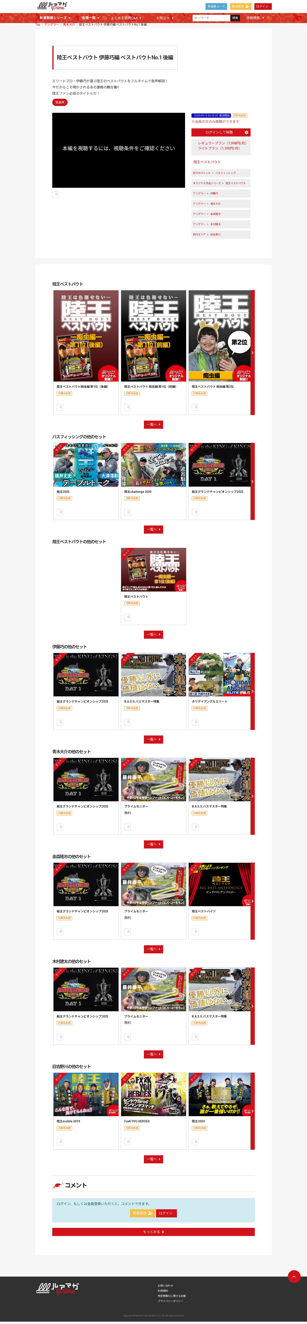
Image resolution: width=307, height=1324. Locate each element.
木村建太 (215, 226)
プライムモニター (136, 808)
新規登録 (240, 6)
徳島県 (59, 104)
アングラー (51, 27)
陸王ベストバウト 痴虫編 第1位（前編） (151, 389)
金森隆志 (215, 216)
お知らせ (164, 18)
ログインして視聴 (227, 135)
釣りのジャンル (202, 175)
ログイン (262, 6)
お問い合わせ (165, 1288)
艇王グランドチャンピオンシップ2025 (217, 494)
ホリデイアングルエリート (209, 704)
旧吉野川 (215, 236)
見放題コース (216, 6)
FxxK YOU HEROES (137, 1123)
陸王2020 (198, 1123)
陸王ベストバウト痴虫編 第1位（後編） (83, 389)
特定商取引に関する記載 (172, 1298)
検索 (235, 18)
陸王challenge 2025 (138, 494)
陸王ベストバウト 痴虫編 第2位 (213, 389)
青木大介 (69, 27)
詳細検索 (255, 18)
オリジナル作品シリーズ (207, 185)
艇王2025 (63, 494)
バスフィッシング (225, 175)
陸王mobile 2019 (68, 1123)
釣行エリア (199, 236)
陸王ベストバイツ (204, 913)
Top (37, 27)
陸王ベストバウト (207, 164)
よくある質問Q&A (126, 18)
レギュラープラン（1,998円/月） (223, 146)
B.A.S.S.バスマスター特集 (141, 704)
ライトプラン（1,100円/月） (220, 151)
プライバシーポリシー (170, 1303)
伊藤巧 (214, 195)
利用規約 (163, 1293)
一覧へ (153, 427)
